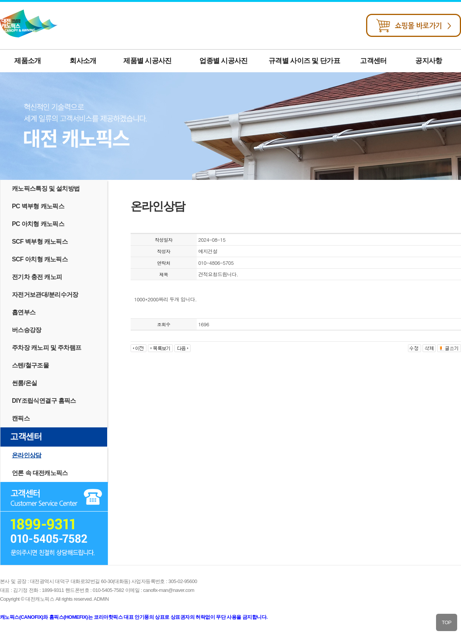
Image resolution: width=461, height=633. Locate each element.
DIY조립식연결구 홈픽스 (44, 400)
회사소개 (83, 61)
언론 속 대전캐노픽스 (40, 473)
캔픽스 (21, 418)
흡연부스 (23, 312)
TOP (446, 622)
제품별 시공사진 (147, 61)
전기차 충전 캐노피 (37, 277)
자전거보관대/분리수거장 (45, 294)
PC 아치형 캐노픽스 (38, 224)
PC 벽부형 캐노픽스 (38, 206)
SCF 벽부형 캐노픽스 (40, 241)
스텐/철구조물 (30, 365)
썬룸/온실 (24, 383)
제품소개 (27, 61)
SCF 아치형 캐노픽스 (40, 259)
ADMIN (101, 599)
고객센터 (373, 61)
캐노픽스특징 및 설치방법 (46, 188)
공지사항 (428, 61)
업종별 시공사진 (223, 61)
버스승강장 (26, 330)
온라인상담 (26, 455)
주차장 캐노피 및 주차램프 (46, 347)
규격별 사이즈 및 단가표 (304, 61)
